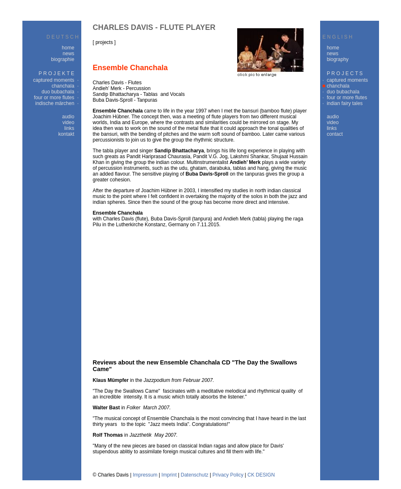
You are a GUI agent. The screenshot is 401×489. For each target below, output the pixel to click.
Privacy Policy (227, 475)
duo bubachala (57, 92)
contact (335, 134)
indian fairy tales (345, 103)
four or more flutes (54, 97)
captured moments (53, 80)
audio (68, 117)
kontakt (66, 134)
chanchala (62, 86)
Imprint (169, 475)
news (68, 53)
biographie (62, 59)
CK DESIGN (261, 475)
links (69, 128)
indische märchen (54, 103)
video (68, 122)
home (68, 48)
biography (338, 59)
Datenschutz (195, 475)
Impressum (145, 475)
